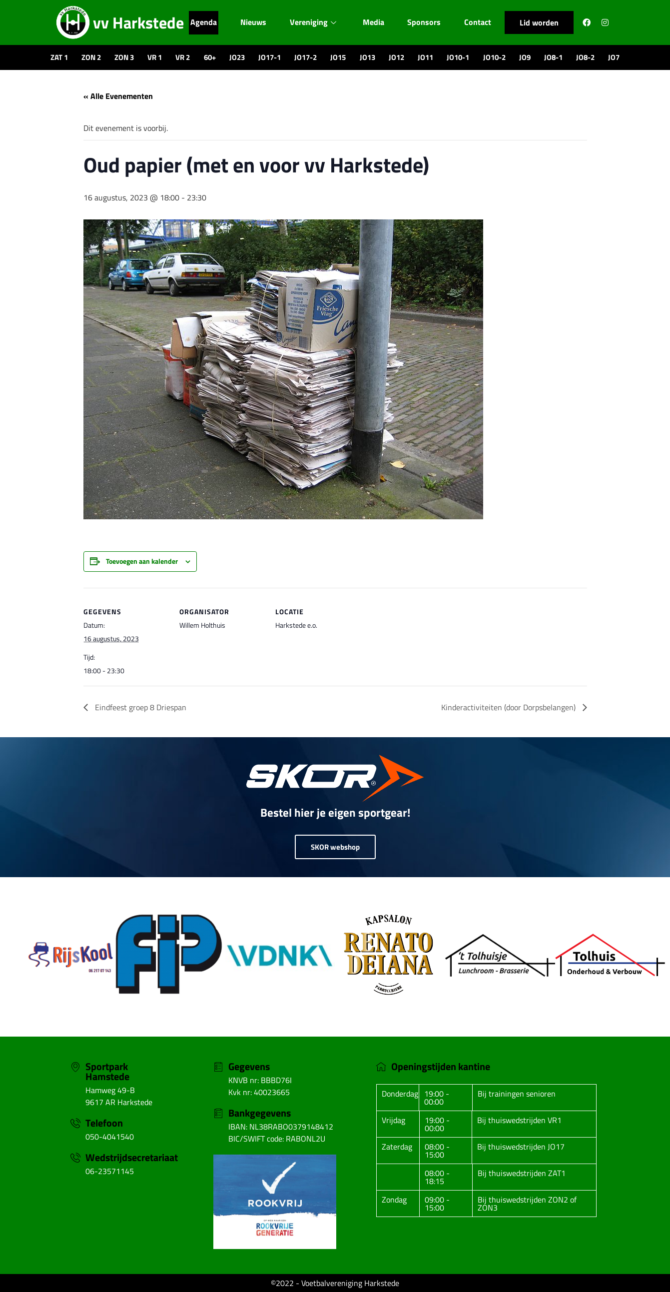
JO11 (425, 57)
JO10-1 (458, 57)
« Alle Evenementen (118, 96)
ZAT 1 (59, 57)
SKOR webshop (335, 847)
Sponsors (427, 22)
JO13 (367, 57)
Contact (480, 22)
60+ (210, 57)
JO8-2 (585, 57)
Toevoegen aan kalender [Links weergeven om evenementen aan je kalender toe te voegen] (142, 561)
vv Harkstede (138, 22)
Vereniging (313, 22)
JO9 (525, 57)
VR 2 (182, 57)
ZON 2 (91, 57)
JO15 (338, 57)
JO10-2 (494, 57)
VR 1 (154, 57)
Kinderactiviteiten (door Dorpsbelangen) (509, 707)
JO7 (614, 57)
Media (375, 22)
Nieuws (252, 22)
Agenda (201, 22)
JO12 (396, 57)
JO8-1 (553, 57)
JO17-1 (269, 57)
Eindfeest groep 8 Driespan (139, 707)
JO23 (237, 57)
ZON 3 (124, 57)
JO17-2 (305, 57)
